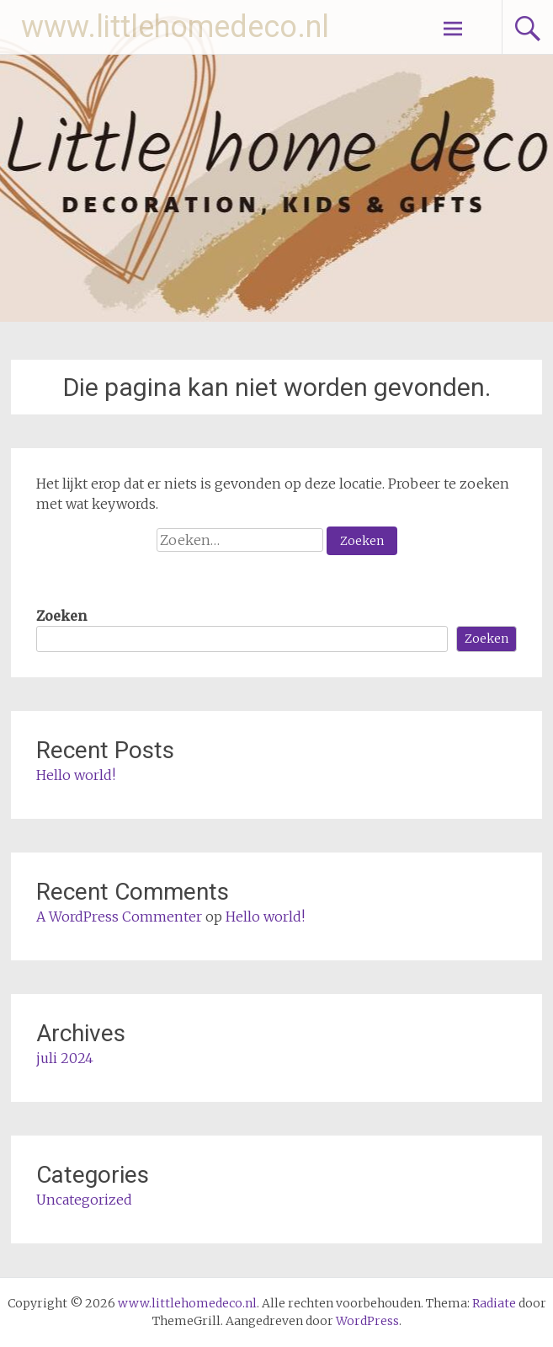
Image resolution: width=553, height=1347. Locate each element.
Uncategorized (84, 1199)
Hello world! (75, 775)
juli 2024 (64, 1058)
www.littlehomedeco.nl (175, 27)
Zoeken (61, 615)
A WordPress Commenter (119, 916)
